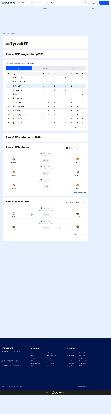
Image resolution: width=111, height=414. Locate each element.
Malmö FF (69, 379)
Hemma (56, 68)
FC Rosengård (70, 382)
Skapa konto (104, 3)
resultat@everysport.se (12, 379)
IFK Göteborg (70, 374)
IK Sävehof (82, 371)
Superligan (48, 376)
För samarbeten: (5, 384)
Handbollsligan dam (51, 374)
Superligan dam (49, 379)
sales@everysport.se (15, 384)
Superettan (33, 374)
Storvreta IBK (82, 382)
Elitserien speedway (51, 384)
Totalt (37, 68)
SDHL (32, 384)
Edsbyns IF (69, 384)
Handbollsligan (49, 371)
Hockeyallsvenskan (35, 382)
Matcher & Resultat (34, 3)
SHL (32, 379)
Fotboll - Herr (6, 33)
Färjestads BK (82, 379)
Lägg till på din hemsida (79, 127)
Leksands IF (82, 374)
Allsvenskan (34, 371)
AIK (68, 376)
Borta (76, 68)
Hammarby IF (70, 371)
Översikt (21, 3)
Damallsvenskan (35, 376)
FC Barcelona (82, 384)
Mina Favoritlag (48, 3)
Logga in (94, 3)
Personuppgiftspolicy (83, 405)
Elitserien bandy (50, 382)
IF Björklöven (82, 376)
